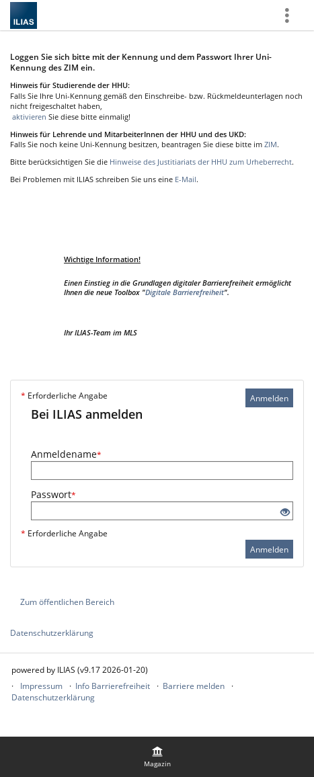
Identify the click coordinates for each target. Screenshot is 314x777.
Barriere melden (194, 686)
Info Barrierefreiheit (112, 686)
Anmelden (269, 398)
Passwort (53, 494)
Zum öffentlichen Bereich (67, 602)
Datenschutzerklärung (51, 633)
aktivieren (28, 117)
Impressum (41, 686)
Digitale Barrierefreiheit (184, 292)
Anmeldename (66, 454)
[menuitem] (157, 757)
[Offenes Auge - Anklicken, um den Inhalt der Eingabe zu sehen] (285, 512)
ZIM (270, 144)
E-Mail (185, 179)
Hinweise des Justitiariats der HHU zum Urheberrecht (201, 162)
